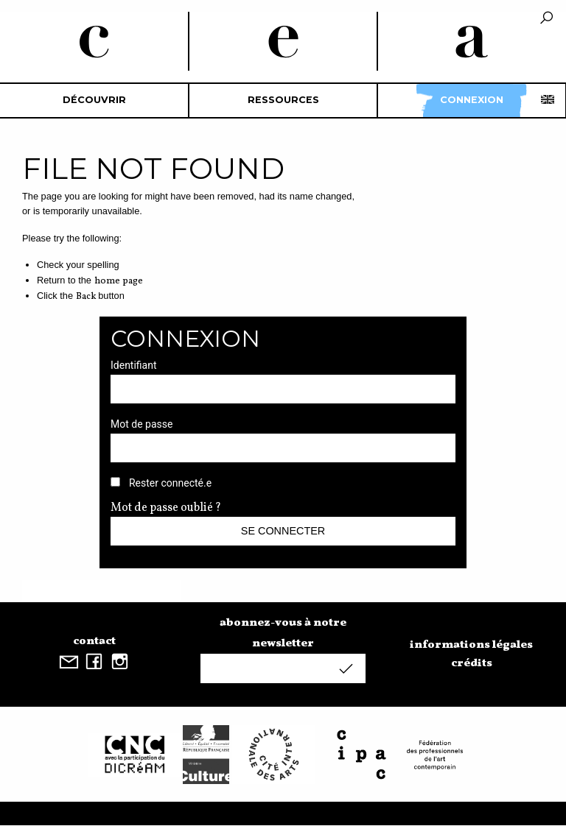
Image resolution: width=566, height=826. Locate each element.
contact (94, 641)
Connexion (471, 99)
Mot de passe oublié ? (166, 508)
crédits (471, 663)
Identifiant (134, 365)
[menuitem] (94, 100)
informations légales (471, 645)
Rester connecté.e (170, 483)
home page (118, 281)
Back (86, 296)
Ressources (283, 99)
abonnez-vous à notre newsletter (283, 633)
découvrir (94, 99)
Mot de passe (141, 424)
